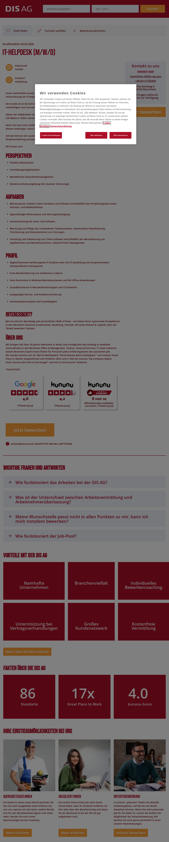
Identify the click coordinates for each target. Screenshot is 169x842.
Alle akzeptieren (120, 135)
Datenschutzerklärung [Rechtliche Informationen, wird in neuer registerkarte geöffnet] (61, 126)
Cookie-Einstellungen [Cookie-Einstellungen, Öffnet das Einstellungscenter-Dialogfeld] (51, 135)
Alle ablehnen (96, 135)
